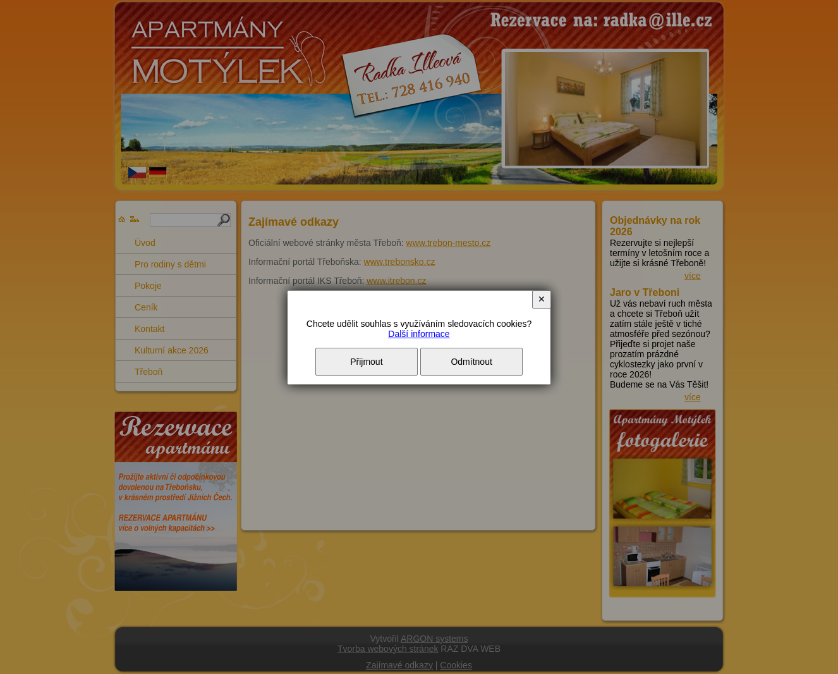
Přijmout (366, 362)
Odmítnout (471, 362)
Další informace (418, 334)
